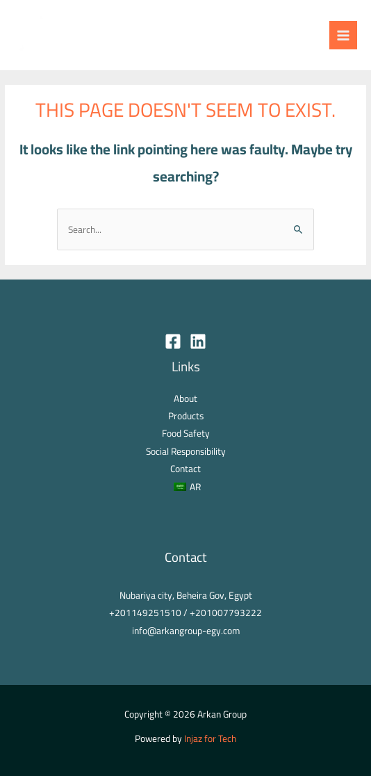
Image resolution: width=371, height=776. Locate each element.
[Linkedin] (198, 341)
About (185, 398)
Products (186, 416)
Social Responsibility (186, 451)
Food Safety (186, 433)
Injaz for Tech (210, 738)
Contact (185, 469)
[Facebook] (173, 341)
